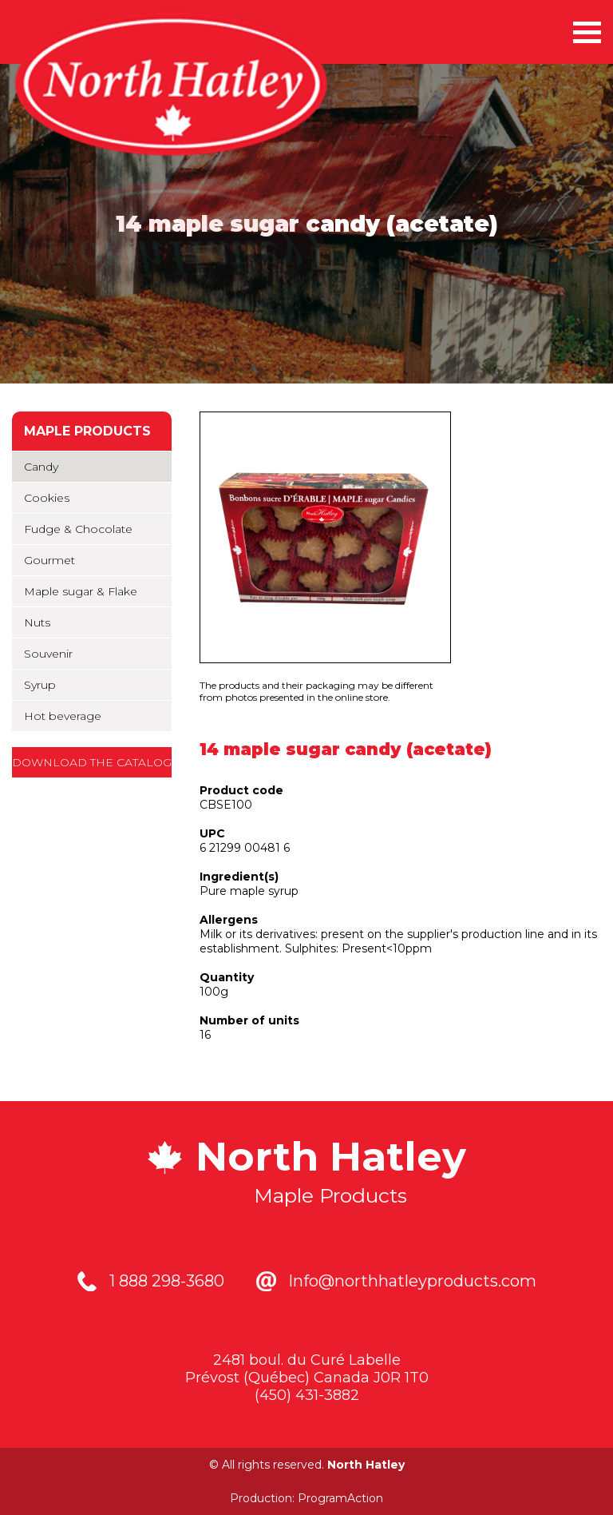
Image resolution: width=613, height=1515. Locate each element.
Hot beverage (62, 716)
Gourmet (49, 560)
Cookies (46, 498)
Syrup (40, 685)
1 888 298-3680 (166, 1280)
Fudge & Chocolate (78, 529)
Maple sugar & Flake (80, 591)
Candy (41, 466)
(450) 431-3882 (307, 1395)
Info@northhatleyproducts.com (412, 1280)
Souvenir (48, 653)
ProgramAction (340, 1498)
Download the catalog (92, 762)
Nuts (37, 622)
